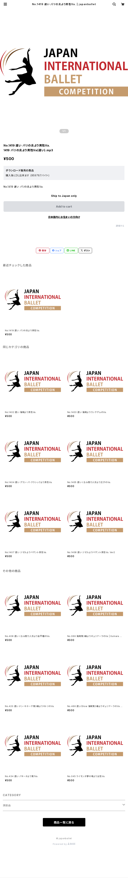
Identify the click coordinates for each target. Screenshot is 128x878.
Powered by (64, 844)
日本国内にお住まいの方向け (64, 216)
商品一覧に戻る (64, 822)
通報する (120, 225)
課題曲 (7, 805)
